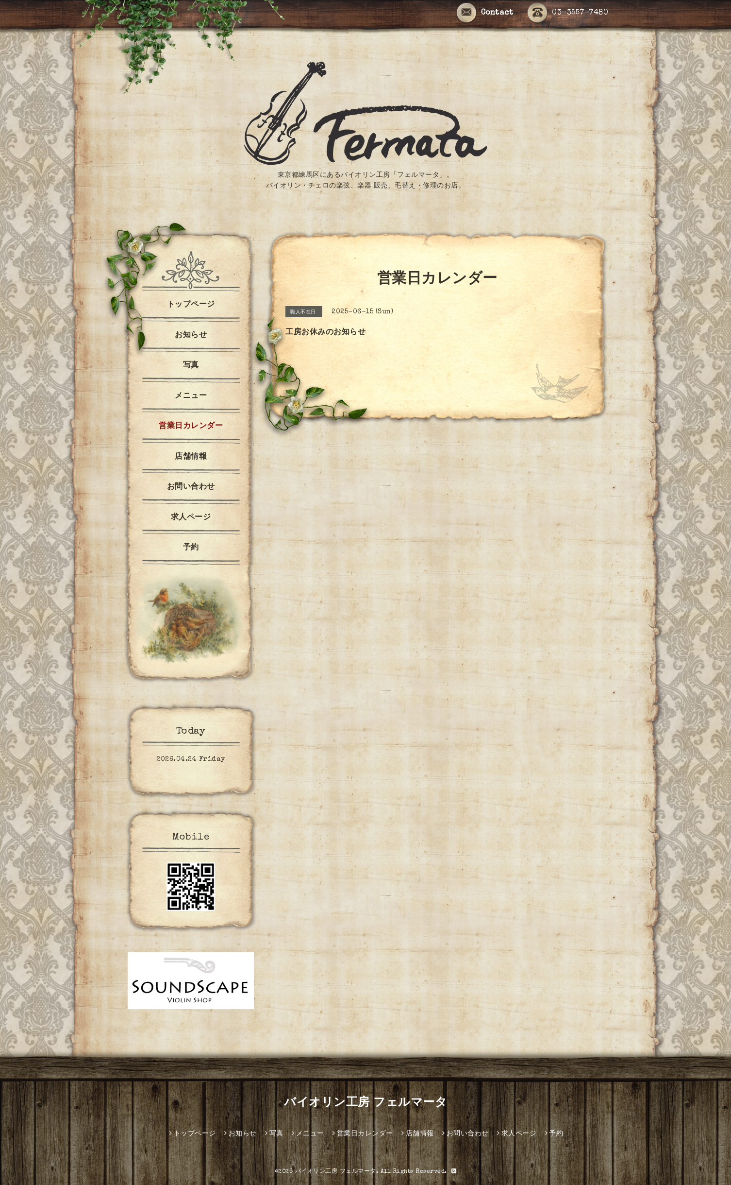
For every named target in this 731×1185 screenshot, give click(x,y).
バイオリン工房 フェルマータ (365, 1103)
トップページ (191, 305)
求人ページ (191, 518)
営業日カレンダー (191, 426)
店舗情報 (191, 457)
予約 (191, 548)
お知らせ (191, 336)
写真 (191, 366)
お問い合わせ (191, 487)
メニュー (191, 396)
